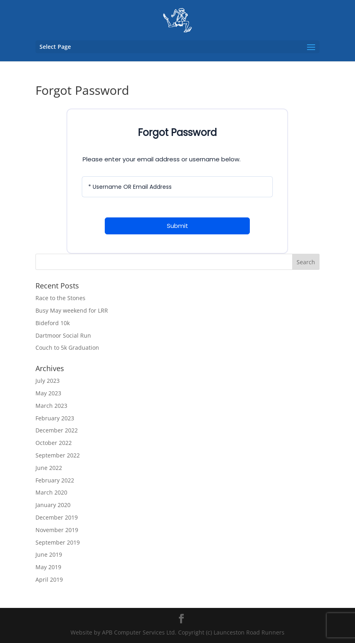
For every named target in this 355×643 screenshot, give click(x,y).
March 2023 (51, 405)
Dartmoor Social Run (63, 335)
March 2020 (51, 492)
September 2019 (57, 542)
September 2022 (57, 455)
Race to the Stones (60, 298)
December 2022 (56, 430)
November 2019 (56, 530)
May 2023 (48, 393)
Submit (177, 225)
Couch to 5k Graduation (67, 347)
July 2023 (47, 380)
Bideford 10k (52, 323)
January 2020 (53, 505)
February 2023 (54, 418)
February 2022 (54, 480)
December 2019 (56, 517)
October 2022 (53, 443)
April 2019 (49, 579)
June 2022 (48, 468)
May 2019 (48, 567)
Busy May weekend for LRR (71, 310)
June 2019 (48, 554)
